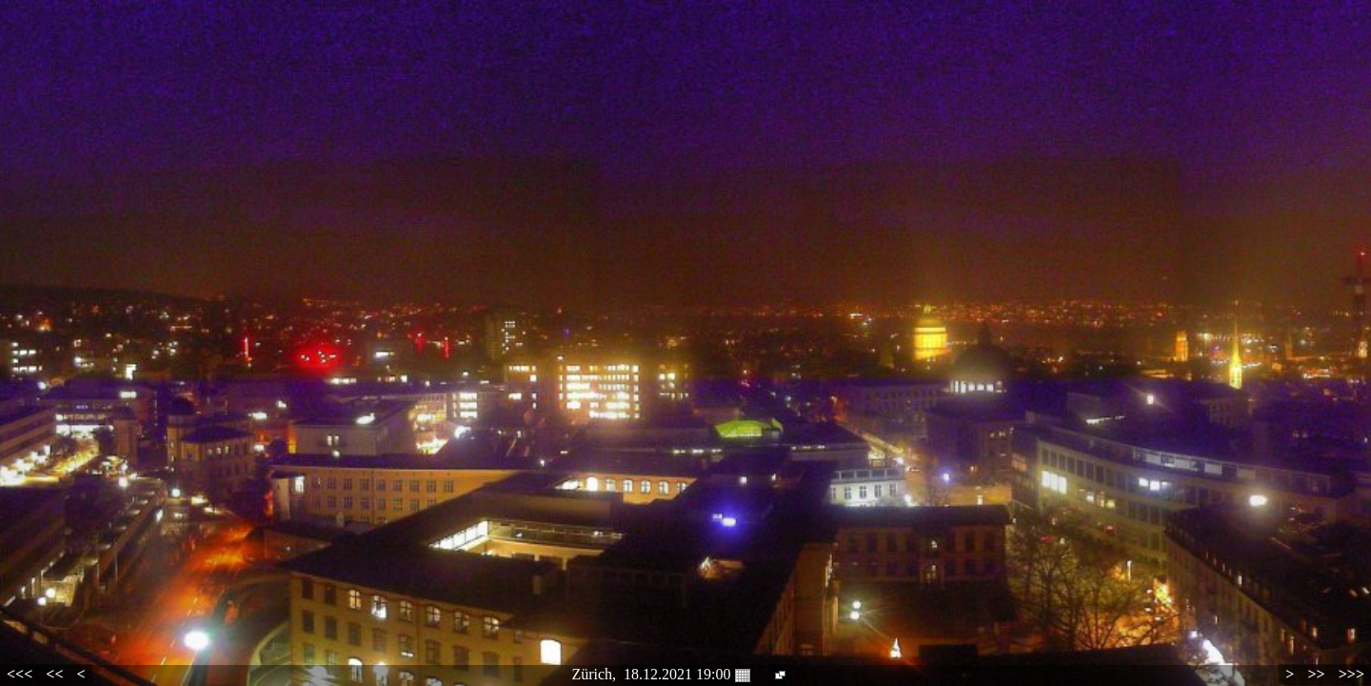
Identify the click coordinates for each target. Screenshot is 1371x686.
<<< (19, 674)
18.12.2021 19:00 (686, 674)
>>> (1351, 674)
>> (1315, 674)
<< (54, 674)
